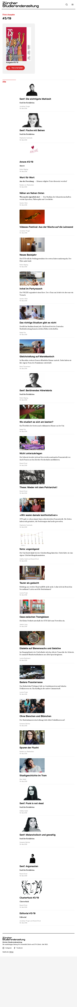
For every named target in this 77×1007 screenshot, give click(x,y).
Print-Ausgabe (9, 14)
